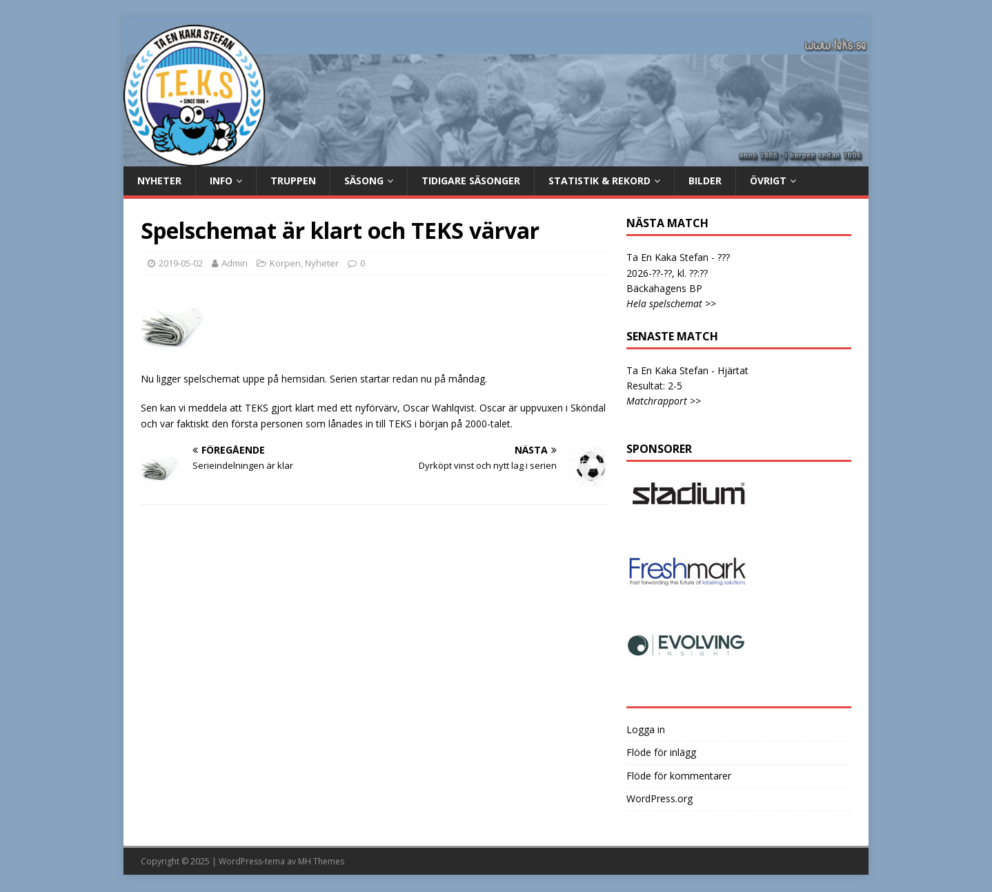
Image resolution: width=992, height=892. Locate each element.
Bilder (705, 180)
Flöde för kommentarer (678, 775)
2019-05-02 (181, 263)
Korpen (285, 263)
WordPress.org (659, 798)
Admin (234, 263)
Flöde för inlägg (661, 752)
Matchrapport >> (663, 400)
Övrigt (768, 180)
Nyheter (159, 180)
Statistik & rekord (599, 180)
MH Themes (321, 861)
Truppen (293, 180)
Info (221, 180)
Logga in (645, 729)
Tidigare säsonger (470, 180)
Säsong (364, 180)
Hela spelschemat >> (671, 303)
